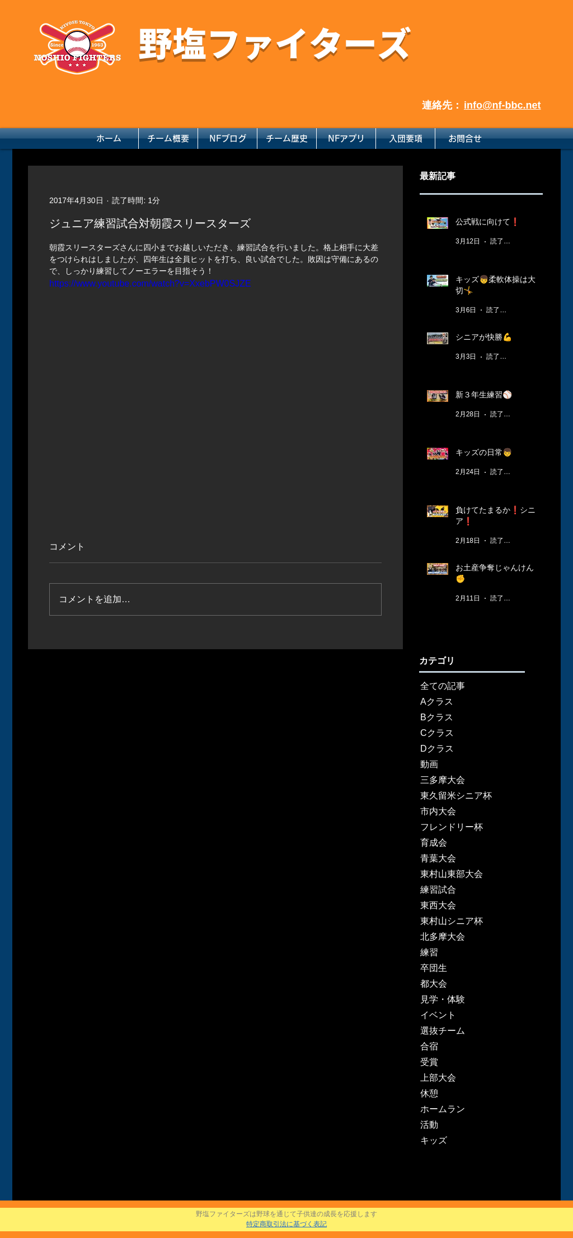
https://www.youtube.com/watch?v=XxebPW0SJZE (150, 283)
